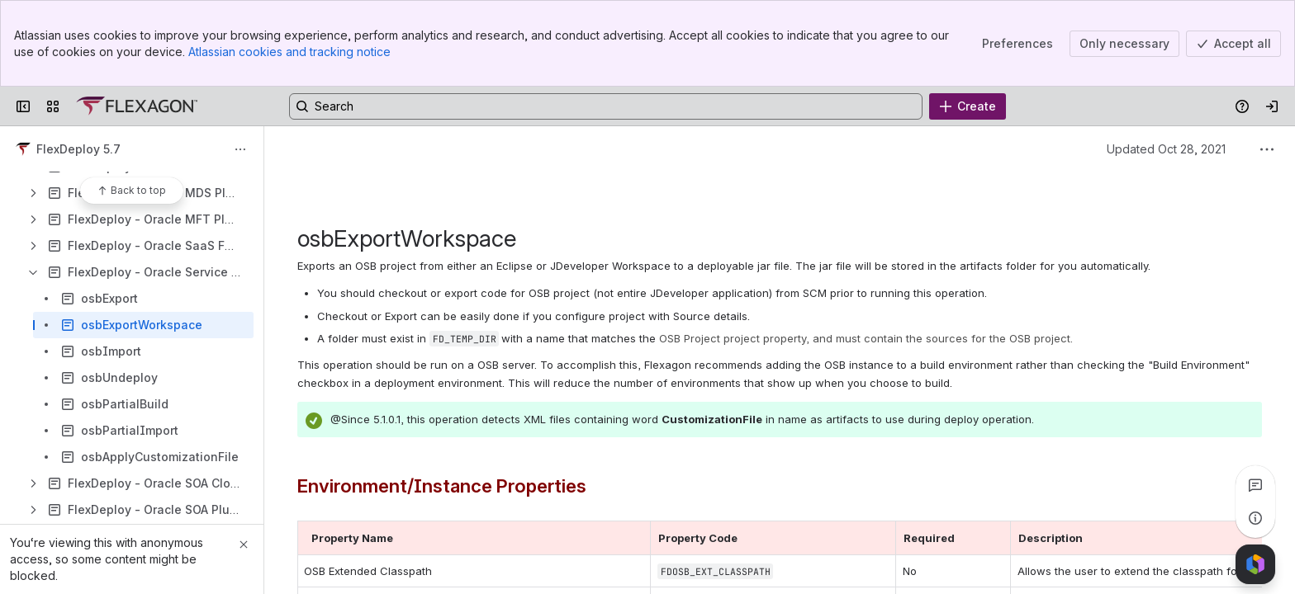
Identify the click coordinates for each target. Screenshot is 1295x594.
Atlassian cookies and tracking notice (289, 52)
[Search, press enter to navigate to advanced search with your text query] (606, 106)
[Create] (967, 106)
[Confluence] (137, 106)
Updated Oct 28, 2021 (1166, 149)
